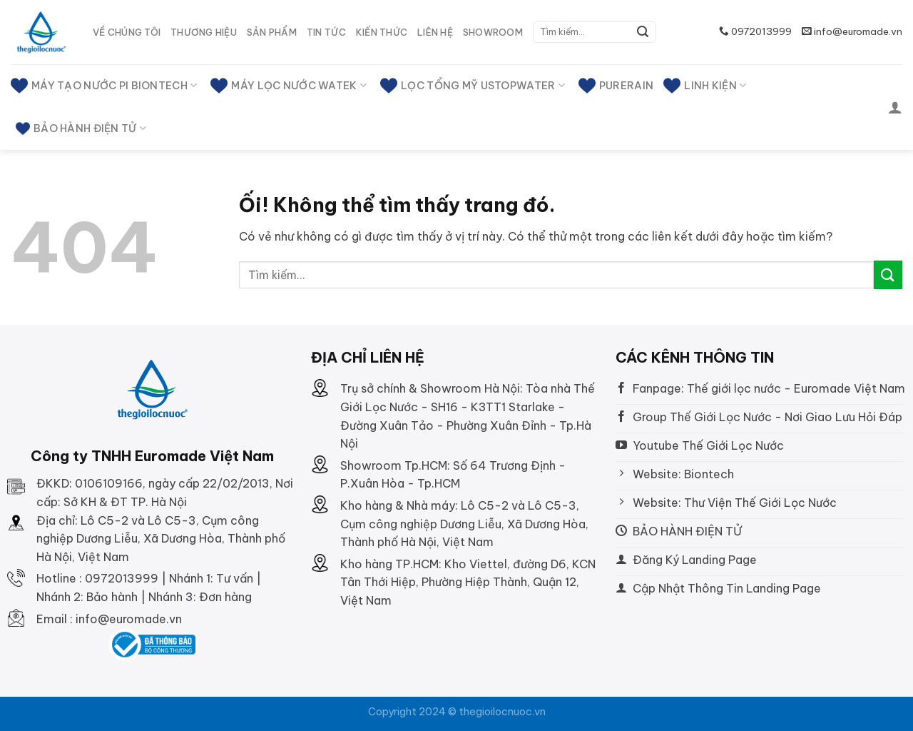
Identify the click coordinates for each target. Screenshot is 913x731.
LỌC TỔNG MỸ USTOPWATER (472, 85)
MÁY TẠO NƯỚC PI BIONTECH (104, 85)
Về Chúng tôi (126, 32)
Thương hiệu (203, 32)
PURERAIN (615, 85)
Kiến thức (381, 32)
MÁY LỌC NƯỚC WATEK (288, 85)
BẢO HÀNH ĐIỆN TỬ (81, 128)
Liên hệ (435, 32)
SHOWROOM (493, 32)
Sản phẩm (272, 32)
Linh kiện (704, 85)
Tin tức (326, 32)
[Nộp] (643, 32)
